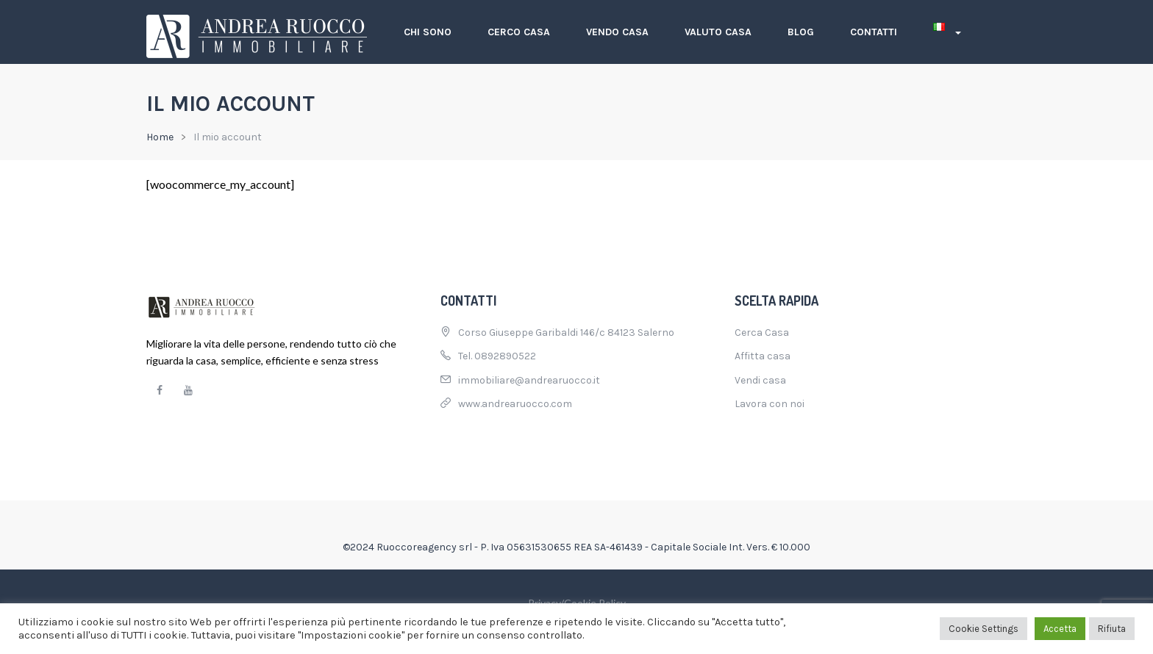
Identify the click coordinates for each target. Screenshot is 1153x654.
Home (160, 137)
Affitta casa (762, 356)
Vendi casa (760, 380)
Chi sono (427, 32)
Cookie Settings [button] (983, 628)
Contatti (873, 32)
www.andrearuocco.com (515, 404)
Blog (801, 32)
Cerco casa (519, 32)
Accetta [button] (1060, 628)
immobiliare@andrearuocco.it (529, 380)
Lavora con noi (769, 404)
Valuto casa (718, 32)
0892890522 (505, 356)
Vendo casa (617, 32)
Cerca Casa (762, 332)
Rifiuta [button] (1112, 628)
